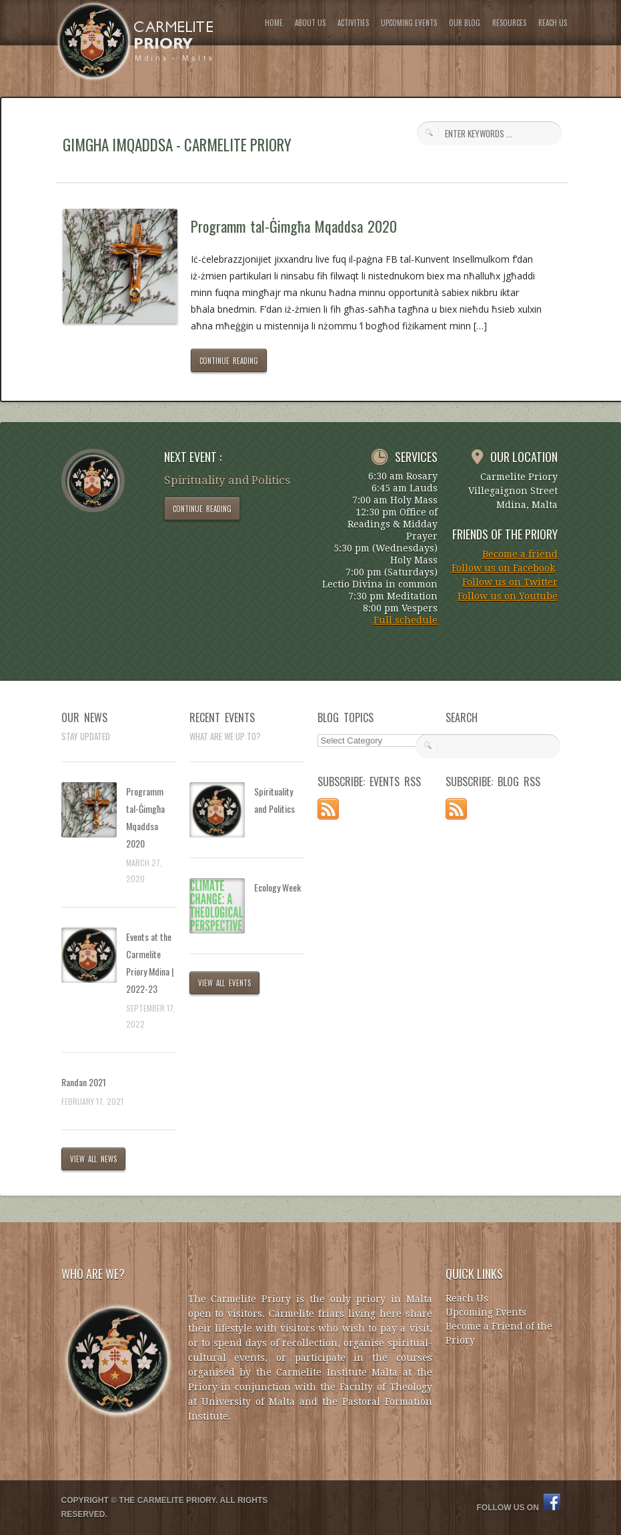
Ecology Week (277, 887)
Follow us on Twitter (510, 582)
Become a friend (520, 554)
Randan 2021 (83, 1082)
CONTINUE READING (229, 360)
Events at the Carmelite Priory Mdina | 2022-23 (149, 963)
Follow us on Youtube (508, 596)
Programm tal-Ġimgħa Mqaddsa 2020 (294, 226)
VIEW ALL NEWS (93, 1159)
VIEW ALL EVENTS (224, 983)
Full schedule (406, 620)
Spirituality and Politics (274, 800)
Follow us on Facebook (503, 568)
